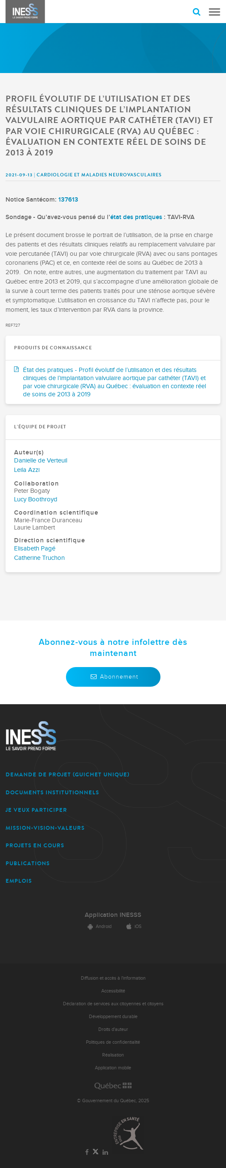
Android (98, 926)
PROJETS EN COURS (35, 845)
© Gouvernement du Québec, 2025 (113, 1101)
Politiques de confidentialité (113, 1042)
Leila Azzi (27, 470)
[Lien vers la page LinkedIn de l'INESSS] (105, 1152)
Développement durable (113, 1016)
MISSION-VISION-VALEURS (45, 828)
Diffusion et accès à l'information (113, 978)
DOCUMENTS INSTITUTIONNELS (52, 792)
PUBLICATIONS (28, 863)
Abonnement (113, 676)
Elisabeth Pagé (34, 548)
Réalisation (113, 1055)
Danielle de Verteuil (40, 460)
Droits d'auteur (113, 1029)
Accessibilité (113, 991)
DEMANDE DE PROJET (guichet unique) (67, 774)
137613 (68, 199)
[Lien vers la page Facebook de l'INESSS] (86, 1152)
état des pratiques (136, 217)
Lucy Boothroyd (35, 499)
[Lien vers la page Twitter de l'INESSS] (95, 1152)
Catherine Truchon (39, 558)
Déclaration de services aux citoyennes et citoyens (113, 1004)
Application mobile (113, 1068)
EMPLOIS (19, 881)
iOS (132, 926)
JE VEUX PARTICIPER (36, 810)
